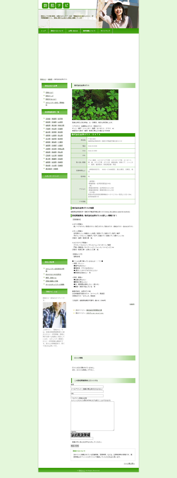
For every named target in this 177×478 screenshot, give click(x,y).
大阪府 (60, 145)
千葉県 (48, 129)
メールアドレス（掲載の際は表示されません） (87, 389)
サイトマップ (105, 31)
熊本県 (48, 165)
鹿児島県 (49, 169)
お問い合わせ (73, 31)
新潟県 (60, 132)
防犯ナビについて (57, 31)
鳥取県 (48, 152)
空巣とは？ (49, 92)
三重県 (60, 142)
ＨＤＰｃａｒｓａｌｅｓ (95, 313)
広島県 (48, 155)
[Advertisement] (88, 54)
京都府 (54, 145)
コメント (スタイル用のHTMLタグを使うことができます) (91, 400)
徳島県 (60, 155)
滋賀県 (48, 145)
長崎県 (60, 162)
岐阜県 (60, 139)
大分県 (54, 165)
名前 (72, 384)
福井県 (54, 139)
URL (72, 393)
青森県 (54, 119)
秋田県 (48, 122)
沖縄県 (55, 169)
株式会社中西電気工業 (94, 310)
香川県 (48, 159)
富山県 (60, 135)
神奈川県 (61, 125)
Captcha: (73, 437)
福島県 (50, 79)
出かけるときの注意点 (53, 274)
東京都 (54, 125)
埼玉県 (54, 129)
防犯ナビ (43, 79)
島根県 (54, 152)
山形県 (60, 122)
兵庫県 (48, 149)
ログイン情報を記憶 (79, 398)
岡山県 (60, 152)
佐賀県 (54, 162)
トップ (43, 31)
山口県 (54, 155)
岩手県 (60, 119)
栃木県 (48, 132)
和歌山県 (61, 149)
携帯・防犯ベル (51, 278)
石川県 (48, 139)
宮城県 (54, 122)
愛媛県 (54, 159)
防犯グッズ (49, 96)
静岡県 (48, 142)
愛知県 (54, 142)
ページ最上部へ (129, 469)
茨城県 (60, 129)
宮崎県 (60, 165)
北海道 (48, 119)
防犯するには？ (51, 99)
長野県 (48, 135)
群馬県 (54, 132)
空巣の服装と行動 (52, 281)
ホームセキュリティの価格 (55, 284)
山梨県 (54, 135)
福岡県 (48, 162)
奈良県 (54, 149)
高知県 (60, 159)
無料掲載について (89, 31)
